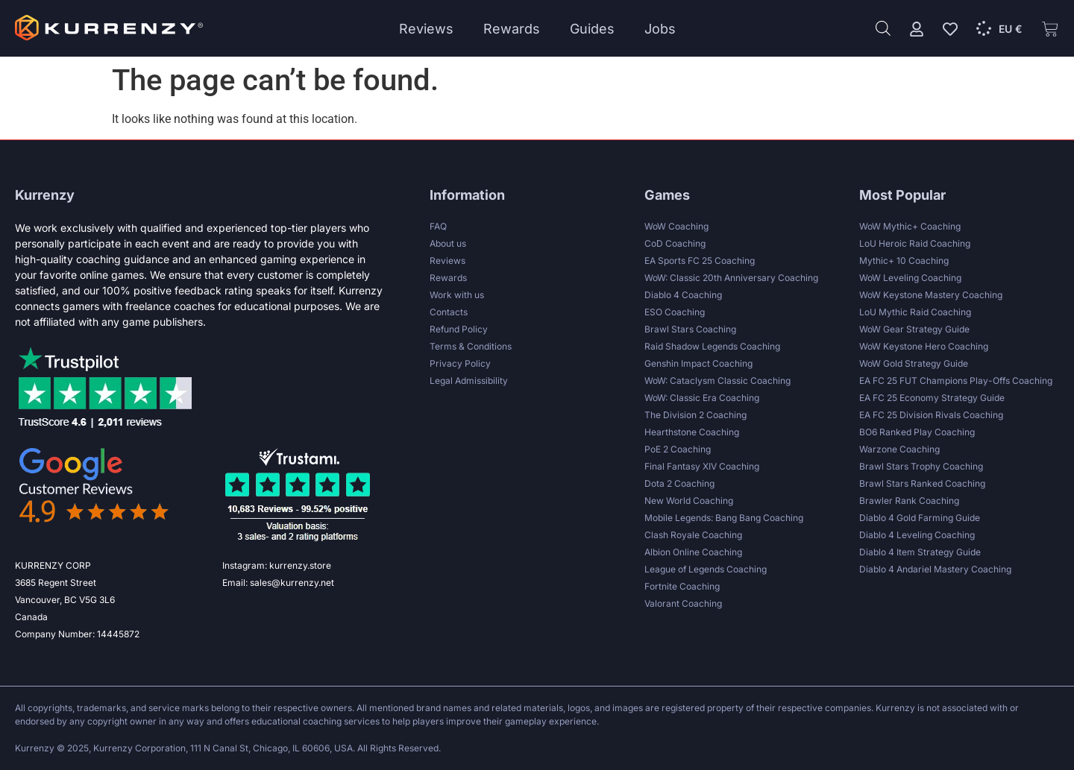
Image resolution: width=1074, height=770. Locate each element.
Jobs (660, 29)
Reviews (426, 29)
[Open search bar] (883, 28)
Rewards (511, 29)
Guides (592, 29)
